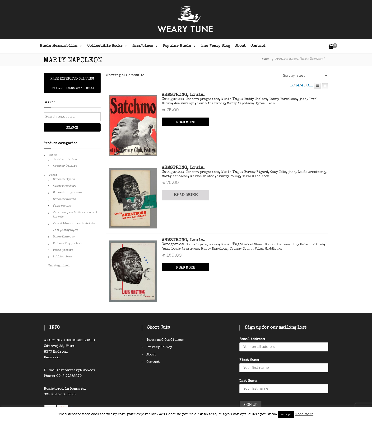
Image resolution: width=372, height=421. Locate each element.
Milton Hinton (202, 176)
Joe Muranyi (184, 103)
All (310, 85)
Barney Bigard (256, 172)
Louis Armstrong (211, 103)
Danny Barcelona (283, 99)
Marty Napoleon (240, 103)
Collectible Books (107, 46)
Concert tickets (64, 199)
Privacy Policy (159, 347)
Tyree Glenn (265, 103)
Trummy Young (228, 176)
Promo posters (63, 250)
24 (297, 85)
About (240, 46)
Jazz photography (65, 230)
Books (52, 155)
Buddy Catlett (255, 99)
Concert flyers (64, 179)
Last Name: (248, 381)
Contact (258, 46)
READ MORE (185, 122)
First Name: (249, 360)
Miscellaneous (64, 237)
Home (265, 59)
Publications (62, 256)
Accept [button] (286, 414)
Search (72, 128)
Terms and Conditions (165, 340)
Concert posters (64, 186)
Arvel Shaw (253, 244)
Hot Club (317, 244)
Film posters (62, 206)
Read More (304, 414)
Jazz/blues (145, 46)
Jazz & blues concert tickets (74, 223)
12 (291, 85)
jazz (303, 99)
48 (303, 85)
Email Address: (252, 339)
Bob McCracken (277, 244)
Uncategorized (59, 266)
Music (226, 99)
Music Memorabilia (61, 46)
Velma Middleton (255, 176)
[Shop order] (305, 75)
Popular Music (179, 46)
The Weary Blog (215, 46)
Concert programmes (202, 99)
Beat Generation (65, 159)
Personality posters (67, 243)
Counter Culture (65, 166)
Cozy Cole (278, 172)
